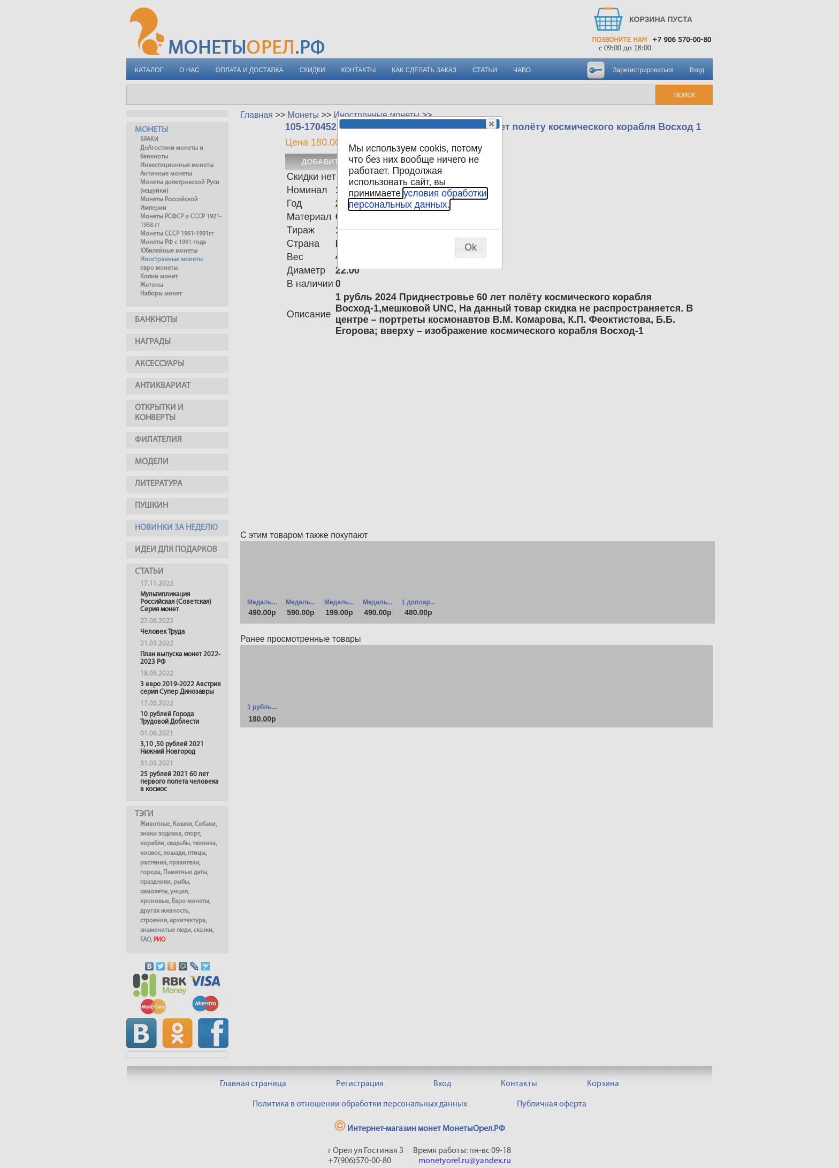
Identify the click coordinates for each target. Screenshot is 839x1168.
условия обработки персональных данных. (418, 199)
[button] (491, 123)
